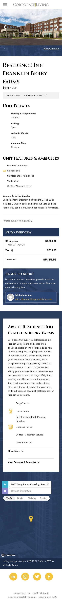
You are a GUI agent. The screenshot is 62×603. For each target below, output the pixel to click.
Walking (32, 498)
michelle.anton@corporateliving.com (33, 299)
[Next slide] (57, 27)
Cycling (43, 498)
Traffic (9, 498)
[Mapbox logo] (8, 555)
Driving (20, 498)
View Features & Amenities (23, 462)
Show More (15, 451)
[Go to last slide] (5, 27)
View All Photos (51, 48)
